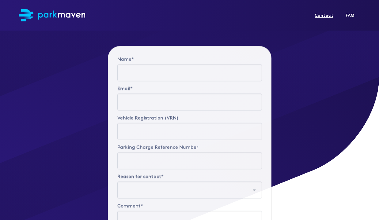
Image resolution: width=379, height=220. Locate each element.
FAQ (350, 15)
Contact (324, 15)
